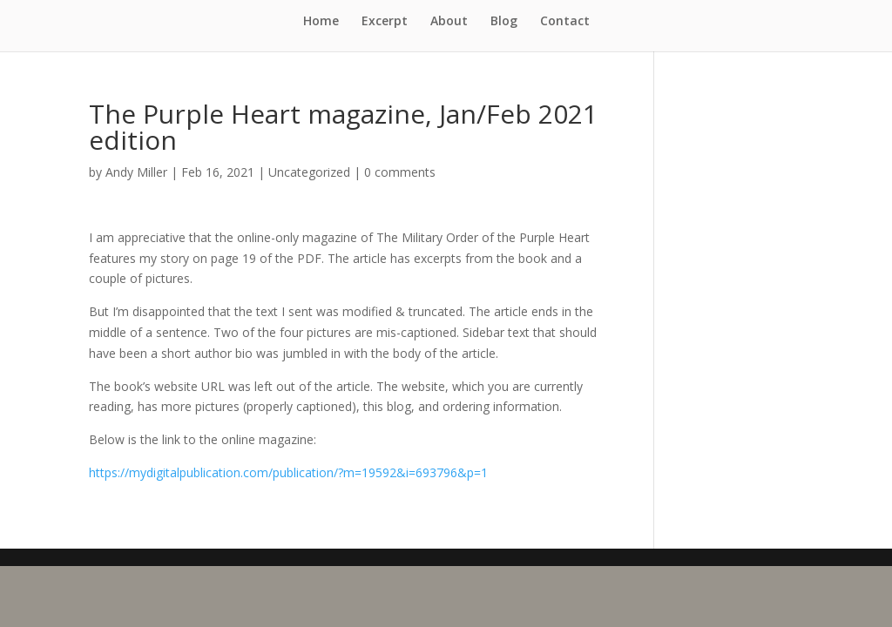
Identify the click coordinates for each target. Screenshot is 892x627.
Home (321, 22)
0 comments (400, 172)
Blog (503, 22)
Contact (565, 22)
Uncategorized (309, 172)
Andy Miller (136, 172)
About (449, 22)
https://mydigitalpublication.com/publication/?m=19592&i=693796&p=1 (288, 472)
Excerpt (385, 22)
